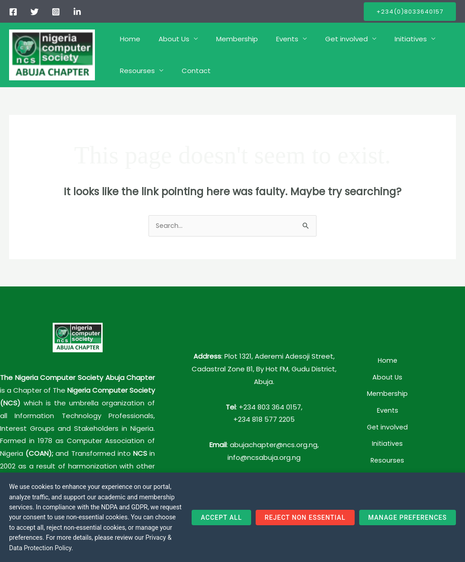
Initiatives (386, 39)
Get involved (326, 39)
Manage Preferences (407, 523)
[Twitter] (34, 12)
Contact (189, 70)
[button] (410, 11)
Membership (226, 39)
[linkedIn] (77, 12)
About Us (167, 39)
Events (271, 39)
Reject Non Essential (305, 523)
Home (128, 39)
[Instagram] (56, 12)
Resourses (135, 70)
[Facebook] (13, 12)
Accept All (221, 523)
